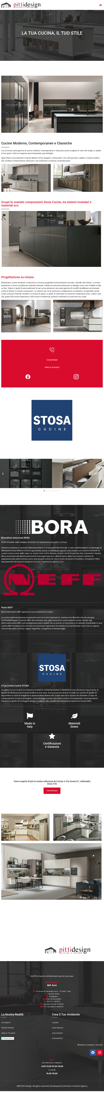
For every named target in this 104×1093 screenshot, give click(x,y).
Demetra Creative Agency (75, 1087)
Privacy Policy (8, 1040)
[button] (101, 5)
